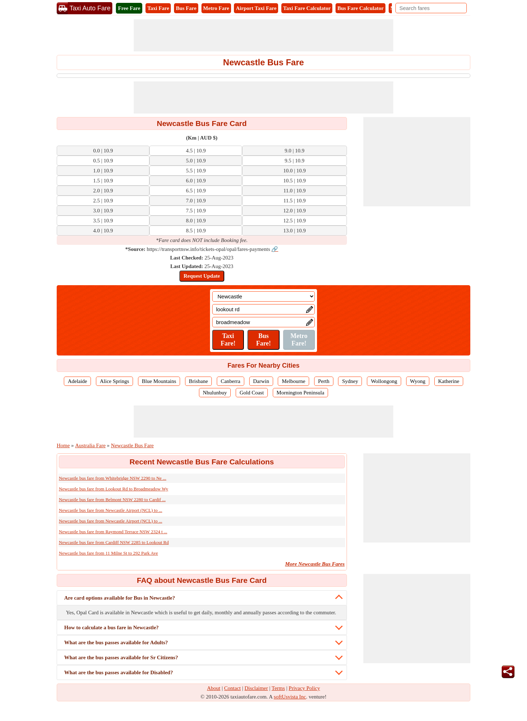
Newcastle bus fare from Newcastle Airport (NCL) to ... (110, 510)
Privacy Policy (304, 688)
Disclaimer (256, 688)
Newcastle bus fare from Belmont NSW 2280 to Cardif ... (112, 499)
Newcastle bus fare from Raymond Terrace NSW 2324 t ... (113, 531)
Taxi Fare (158, 8)
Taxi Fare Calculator (307, 8)
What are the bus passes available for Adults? (116, 642)
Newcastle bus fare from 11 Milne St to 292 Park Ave (108, 553)
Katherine (448, 381)
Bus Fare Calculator (360, 8)
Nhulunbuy (215, 392)
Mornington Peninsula (300, 392)
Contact (232, 688)
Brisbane (198, 381)
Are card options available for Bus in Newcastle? (119, 598)
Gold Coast (252, 392)
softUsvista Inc (290, 697)
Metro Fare (216, 8)
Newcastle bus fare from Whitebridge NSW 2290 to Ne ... (112, 478)
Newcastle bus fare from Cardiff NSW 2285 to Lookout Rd (114, 542)
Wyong (417, 381)
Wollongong (384, 381)
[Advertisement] (263, 35)
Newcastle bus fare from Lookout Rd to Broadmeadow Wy (113, 488)
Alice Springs (114, 381)
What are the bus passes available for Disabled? (118, 672)
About (214, 688)
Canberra (230, 381)
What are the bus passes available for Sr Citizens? (121, 657)
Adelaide (77, 381)
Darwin (261, 381)
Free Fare (129, 8)
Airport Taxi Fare (256, 8)
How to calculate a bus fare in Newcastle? (111, 627)
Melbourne (293, 381)
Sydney (350, 381)
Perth (323, 381)
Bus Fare (186, 8)
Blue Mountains (159, 381)
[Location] (263, 296)
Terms (278, 688)
